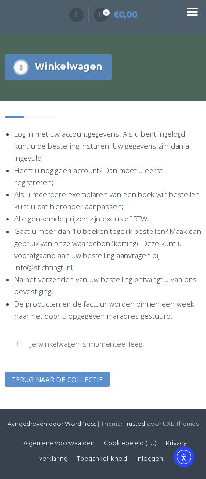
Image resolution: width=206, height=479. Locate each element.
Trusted (134, 424)
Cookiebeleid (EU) (130, 443)
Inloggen (150, 459)
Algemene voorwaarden (59, 443)
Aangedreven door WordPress (51, 424)
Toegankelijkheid (102, 459)
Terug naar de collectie (57, 379)
